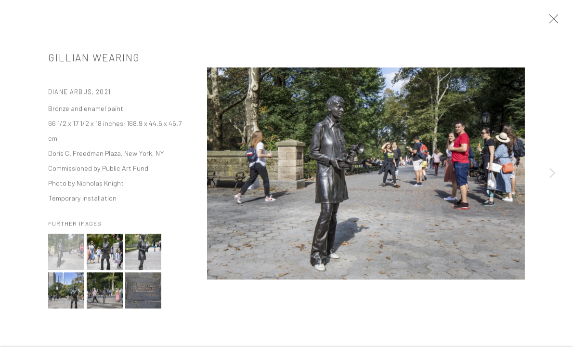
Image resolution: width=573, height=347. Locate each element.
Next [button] (552, 173)
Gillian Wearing (94, 59)
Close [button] (551, 21)
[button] (66, 253)
